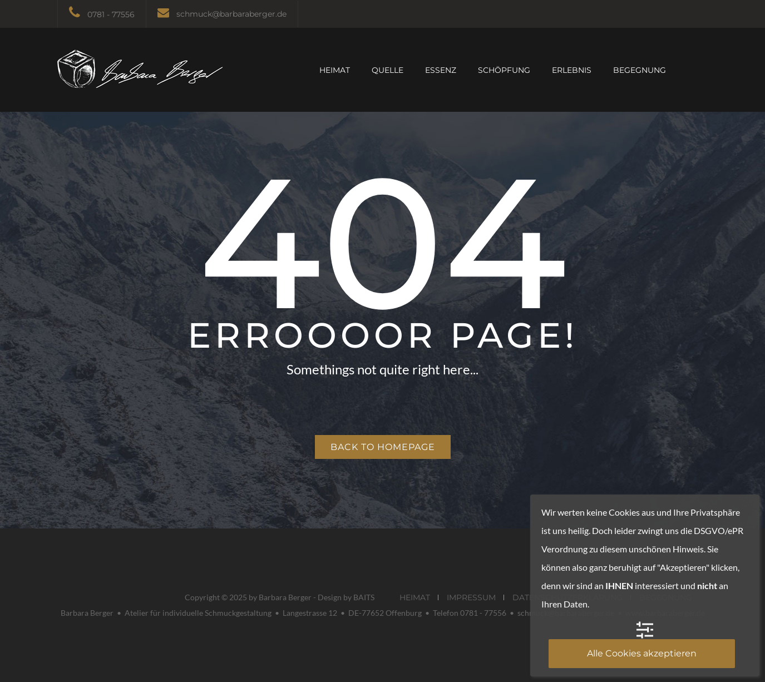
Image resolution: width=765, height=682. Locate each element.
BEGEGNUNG (639, 70)
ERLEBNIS (571, 70)
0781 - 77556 (111, 14)
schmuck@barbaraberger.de (231, 14)
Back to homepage (382, 447)
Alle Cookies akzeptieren (642, 653)
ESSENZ (440, 70)
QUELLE (387, 70)
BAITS (363, 597)
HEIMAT (334, 70)
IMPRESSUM (471, 597)
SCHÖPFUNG (504, 70)
